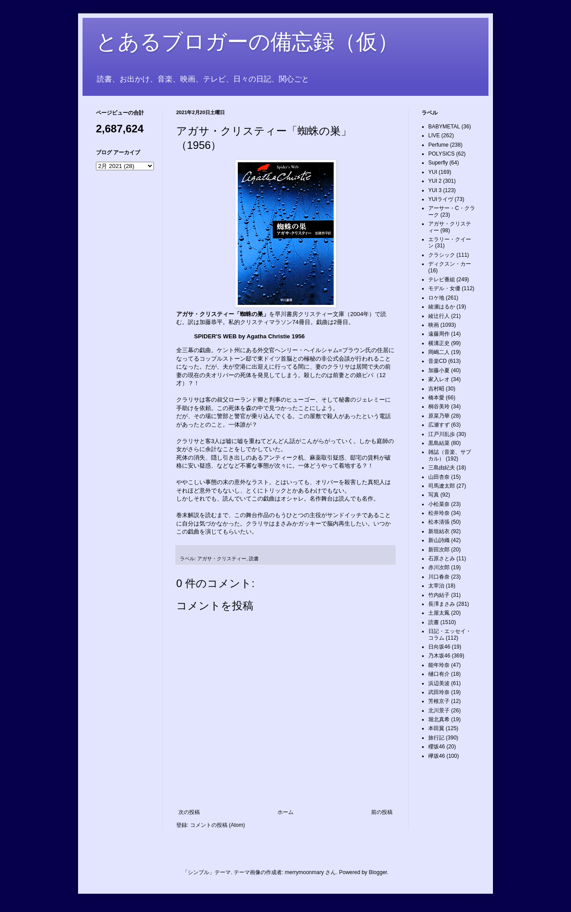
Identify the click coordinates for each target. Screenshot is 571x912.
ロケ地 (436, 298)
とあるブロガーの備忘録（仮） (247, 41)
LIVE (434, 135)
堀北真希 (439, 719)
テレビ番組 (441, 279)
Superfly (438, 163)
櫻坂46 (436, 747)
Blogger (378, 872)
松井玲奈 (439, 513)
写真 (433, 495)
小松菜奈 (439, 504)
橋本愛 (436, 397)
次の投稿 (189, 812)
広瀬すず (439, 425)
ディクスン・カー (449, 264)
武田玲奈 (439, 692)
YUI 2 (435, 181)
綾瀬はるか (441, 307)
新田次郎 (439, 549)
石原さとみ (441, 558)
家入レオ (439, 379)
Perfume (438, 145)
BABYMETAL (444, 126)
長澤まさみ (441, 604)
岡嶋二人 (439, 352)
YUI (432, 172)
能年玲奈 (439, 665)
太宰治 (436, 586)
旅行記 (436, 738)
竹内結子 (439, 595)
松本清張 (439, 522)
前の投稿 (382, 812)
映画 (433, 325)
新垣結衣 (439, 531)
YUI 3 (435, 190)
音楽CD (437, 361)
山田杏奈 (439, 477)
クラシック (441, 255)
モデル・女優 (444, 288)
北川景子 (439, 710)
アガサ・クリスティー (221, 558)
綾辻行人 (439, 316)
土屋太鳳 (439, 613)
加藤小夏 (439, 370)
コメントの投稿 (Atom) (217, 825)
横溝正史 (439, 343)
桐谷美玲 (439, 406)
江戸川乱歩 (441, 434)
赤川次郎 (439, 567)
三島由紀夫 (441, 467)
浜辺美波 (439, 683)
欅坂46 (436, 756)
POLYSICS (441, 154)
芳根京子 (439, 701)
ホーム (285, 812)
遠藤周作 (439, 334)
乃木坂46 (439, 656)
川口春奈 (439, 577)
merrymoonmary (304, 872)
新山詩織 (439, 540)
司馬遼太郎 (441, 486)
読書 (254, 558)
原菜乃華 (439, 416)
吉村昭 (436, 389)
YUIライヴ (440, 199)
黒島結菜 (439, 443)
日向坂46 (439, 647)
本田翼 (436, 728)
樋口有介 (439, 674)
